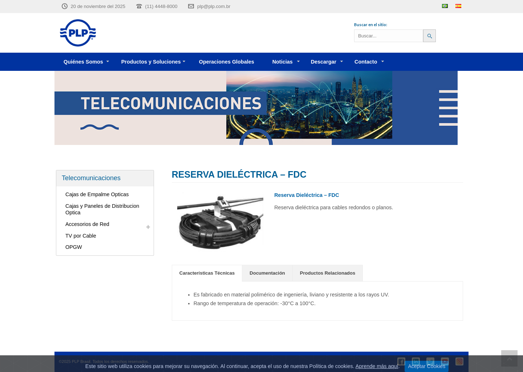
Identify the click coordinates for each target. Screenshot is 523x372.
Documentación (267, 273)
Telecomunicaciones (91, 178)
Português (445, 6)
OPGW (73, 247)
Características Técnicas (207, 273)
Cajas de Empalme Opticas (97, 194)
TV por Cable (80, 236)
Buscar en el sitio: (370, 24)
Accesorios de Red (87, 224)
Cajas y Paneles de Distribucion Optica (102, 209)
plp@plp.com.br (213, 6)
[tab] (207, 273)
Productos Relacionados (327, 273)
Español (458, 6)
